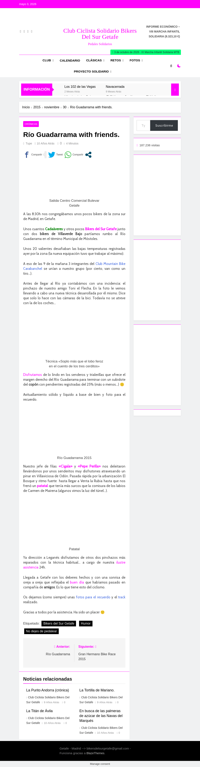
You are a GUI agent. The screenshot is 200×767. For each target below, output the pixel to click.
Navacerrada (115, 86)
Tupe (29, 143)
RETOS (116, 60)
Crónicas (31, 124)
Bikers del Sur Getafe (58, 623)
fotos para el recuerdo (93, 597)
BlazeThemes (95, 753)
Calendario (70, 60)
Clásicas (94, 60)
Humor (86, 623)
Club (46, 60)
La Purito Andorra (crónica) (47, 690)
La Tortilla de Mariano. (97, 690)
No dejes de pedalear (41, 631)
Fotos (135, 60)
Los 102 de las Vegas (80, 86)
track (121, 597)
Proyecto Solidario (91, 71)
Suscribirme (164, 125)
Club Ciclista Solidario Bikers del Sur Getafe (100, 33)
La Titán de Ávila (39, 711)
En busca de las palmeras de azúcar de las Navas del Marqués (101, 716)
